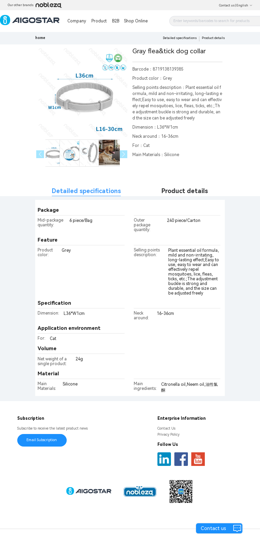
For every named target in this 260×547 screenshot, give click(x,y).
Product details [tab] (184, 190)
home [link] (40, 38)
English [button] (244, 5)
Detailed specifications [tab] (86, 190)
